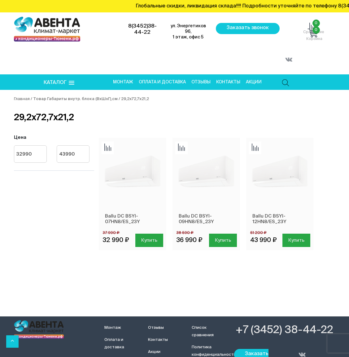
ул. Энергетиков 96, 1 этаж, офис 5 (188, 31)
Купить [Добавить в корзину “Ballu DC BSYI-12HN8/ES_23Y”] (296, 240)
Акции (254, 82)
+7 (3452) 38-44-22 (284, 330)
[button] (59, 83)
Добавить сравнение (108, 148)
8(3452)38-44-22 (142, 29)
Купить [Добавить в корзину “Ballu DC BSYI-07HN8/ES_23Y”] (149, 240)
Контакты (228, 82)
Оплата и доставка (162, 82)
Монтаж (123, 82)
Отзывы (201, 82)
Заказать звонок (248, 27)
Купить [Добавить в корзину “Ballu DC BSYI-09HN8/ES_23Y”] (223, 240)
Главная (22, 99)
